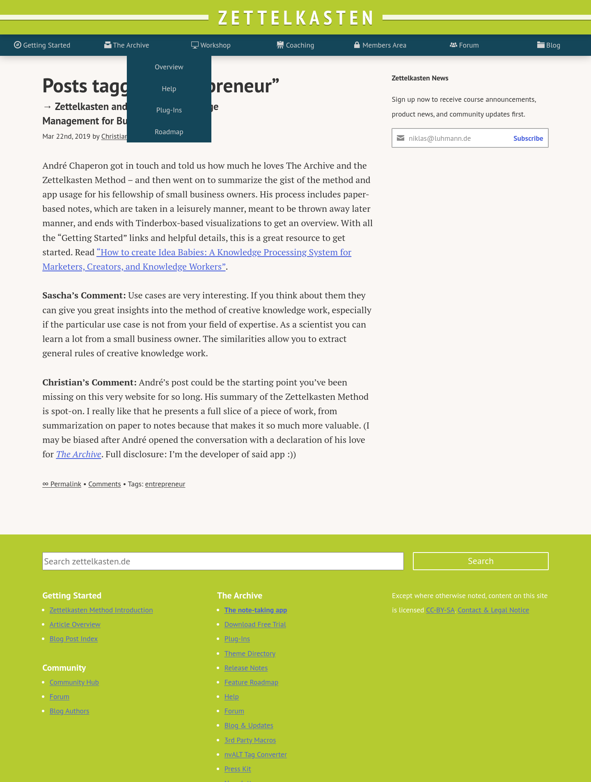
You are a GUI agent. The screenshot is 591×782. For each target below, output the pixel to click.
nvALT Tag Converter (255, 754)
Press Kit (237, 768)
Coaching (295, 45)
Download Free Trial (255, 624)
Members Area (379, 45)
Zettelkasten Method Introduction (101, 610)
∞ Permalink (61, 483)
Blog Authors (69, 710)
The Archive (126, 45)
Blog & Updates (248, 725)
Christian (115, 136)
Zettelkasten (297, 17)
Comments (104, 483)
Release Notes (246, 667)
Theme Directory (250, 653)
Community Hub (74, 682)
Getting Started (42, 45)
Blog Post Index (74, 638)
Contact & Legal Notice (493, 610)
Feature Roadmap (251, 682)
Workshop (211, 45)
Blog (549, 45)
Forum (464, 45)
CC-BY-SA (440, 610)
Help (231, 696)
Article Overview (75, 624)
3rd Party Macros (250, 740)
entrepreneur (165, 483)
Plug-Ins (237, 638)
